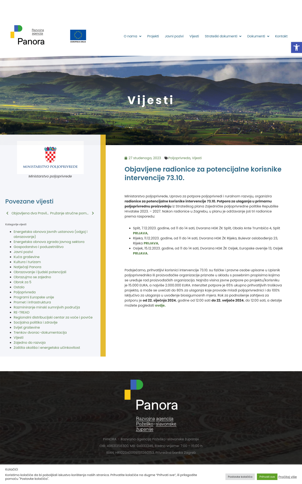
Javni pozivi (174, 36)
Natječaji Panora (27, 267)
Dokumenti (258, 36)
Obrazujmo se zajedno (32, 277)
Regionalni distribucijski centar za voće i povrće (53, 317)
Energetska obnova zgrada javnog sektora (49, 241)
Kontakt (281, 36)
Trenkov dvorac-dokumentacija (40, 332)
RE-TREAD (21, 312)
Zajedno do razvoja (30, 342)
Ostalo (19, 287)
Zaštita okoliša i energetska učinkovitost (47, 347)
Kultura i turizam (27, 262)
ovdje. (160, 305)
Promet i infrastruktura (32, 302)
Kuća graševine (27, 256)
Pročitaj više (288, 477)
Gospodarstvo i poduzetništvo (39, 246)
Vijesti (194, 36)
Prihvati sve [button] (267, 477)
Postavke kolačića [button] (240, 477)
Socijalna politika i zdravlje (35, 322)
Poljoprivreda (25, 292)
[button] (296, 47)
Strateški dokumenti (223, 36)
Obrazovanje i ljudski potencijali (40, 272)
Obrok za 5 (22, 282)
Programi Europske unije (34, 297)
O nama (132, 36)
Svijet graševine (27, 327)
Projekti (153, 36)
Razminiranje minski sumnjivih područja (47, 307)
